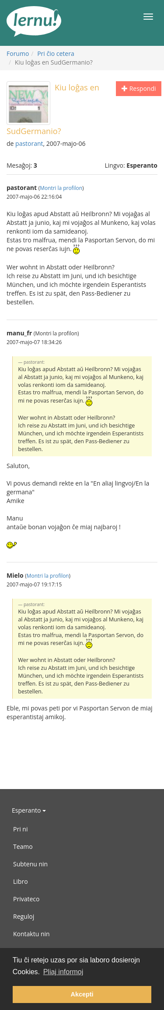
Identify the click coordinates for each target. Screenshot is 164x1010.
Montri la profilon (61, 187)
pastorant (29, 143)
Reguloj (23, 916)
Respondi (139, 88)
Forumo (18, 53)
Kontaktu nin (31, 934)
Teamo (23, 846)
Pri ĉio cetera (55, 53)
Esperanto (29, 810)
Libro (20, 881)
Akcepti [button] (82, 994)
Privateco (26, 899)
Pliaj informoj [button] (63, 972)
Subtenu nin (30, 864)
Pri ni (20, 829)
